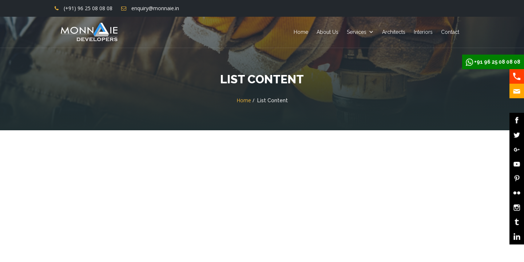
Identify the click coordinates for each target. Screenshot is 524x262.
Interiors (423, 32)
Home (301, 32)
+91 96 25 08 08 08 (497, 62)
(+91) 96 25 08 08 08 (88, 8)
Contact (450, 32)
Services (356, 32)
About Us (327, 32)
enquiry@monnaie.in (155, 8)
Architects (393, 32)
